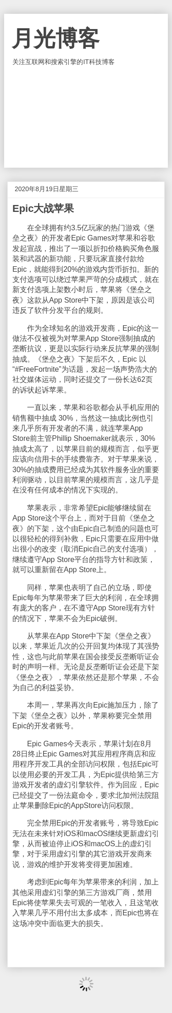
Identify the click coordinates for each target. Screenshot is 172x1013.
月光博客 (55, 38)
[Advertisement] (86, 117)
